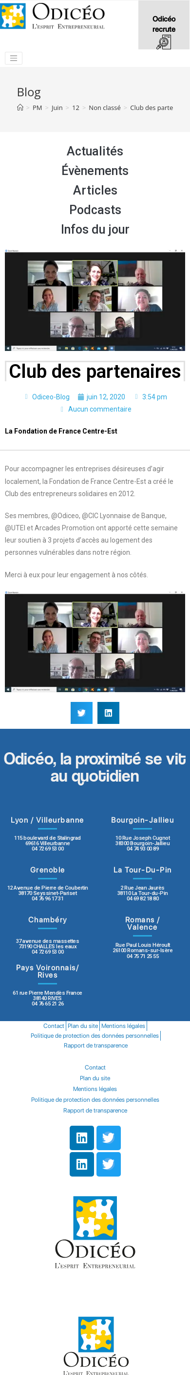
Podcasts (95, 210)
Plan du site (83, 1025)
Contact (53, 1025)
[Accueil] (20, 107)
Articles (95, 190)
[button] (82, 713)
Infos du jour (95, 229)
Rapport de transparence (96, 1045)
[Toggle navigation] (13, 58)
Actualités (95, 151)
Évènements (95, 171)
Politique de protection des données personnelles (95, 1035)
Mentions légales (123, 1025)
